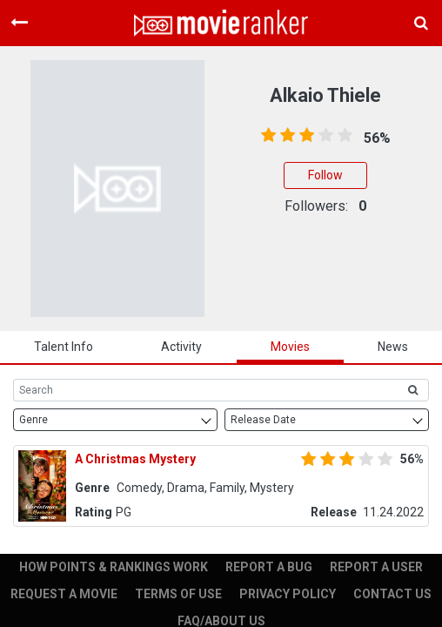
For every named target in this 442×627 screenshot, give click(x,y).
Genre (33, 420)
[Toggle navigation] (19, 22)
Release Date (263, 420)
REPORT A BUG (268, 567)
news (393, 347)
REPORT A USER (376, 567)
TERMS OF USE (178, 594)
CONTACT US (392, 594)
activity (181, 347)
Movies (290, 347)
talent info (63, 347)
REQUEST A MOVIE (63, 594)
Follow (325, 175)
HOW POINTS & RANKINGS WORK (113, 567)
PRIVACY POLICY (287, 594)
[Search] (205, 390)
